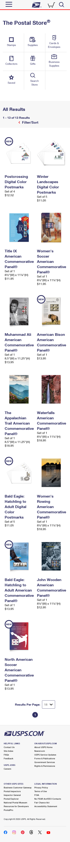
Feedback (8, 758)
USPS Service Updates (45, 754)
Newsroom (39, 751)
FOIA (36, 795)
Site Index (8, 751)
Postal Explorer (11, 799)
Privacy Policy (41, 787)
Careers (7, 769)
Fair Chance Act (41, 802)
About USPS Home (43, 747)
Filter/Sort (29, 122)
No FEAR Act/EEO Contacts (47, 799)
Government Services (44, 762)
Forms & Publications (44, 758)
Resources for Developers (16, 806)
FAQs (6, 754)
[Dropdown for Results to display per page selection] (48, 704)
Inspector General (12, 795)
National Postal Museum (15, 802)
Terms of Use (40, 791)
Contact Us (9, 747)
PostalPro (8, 810)
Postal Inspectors (12, 791)
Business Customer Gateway (18, 787)
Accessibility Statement (45, 806)
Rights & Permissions (44, 766)
